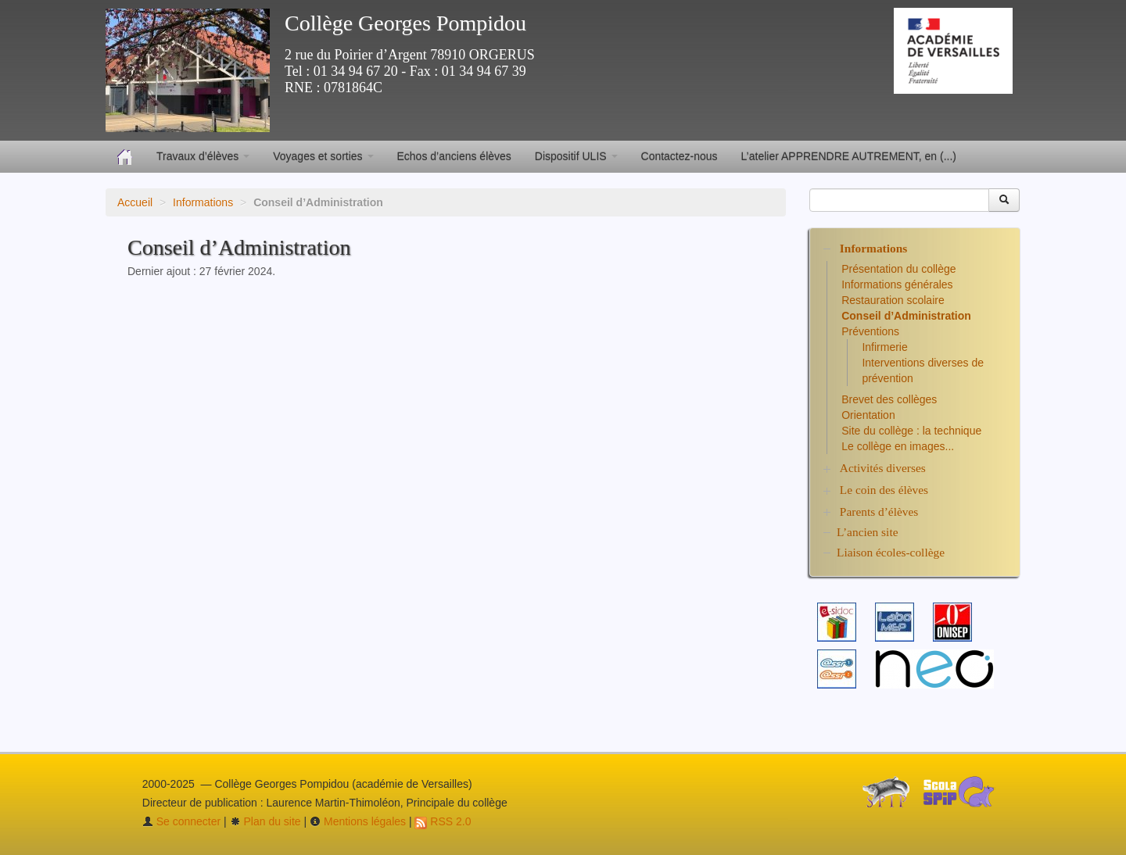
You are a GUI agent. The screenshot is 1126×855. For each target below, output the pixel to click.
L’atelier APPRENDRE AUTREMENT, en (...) (848, 156)
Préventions (870, 331)
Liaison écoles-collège (891, 552)
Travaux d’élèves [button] (202, 156)
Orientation (868, 415)
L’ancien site (867, 531)
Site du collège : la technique (911, 430)
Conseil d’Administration (906, 315)
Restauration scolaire (893, 300)
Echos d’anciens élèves (454, 156)
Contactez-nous (679, 156)
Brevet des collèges (889, 399)
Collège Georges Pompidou (405, 23)
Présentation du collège (898, 269)
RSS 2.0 (442, 821)
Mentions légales (358, 821)
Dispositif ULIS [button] (576, 156)
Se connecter (181, 821)
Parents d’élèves (879, 511)
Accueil (134, 202)
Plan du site (265, 821)
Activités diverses (883, 467)
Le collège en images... (897, 446)
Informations (203, 202)
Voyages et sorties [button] (323, 156)
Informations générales (896, 284)
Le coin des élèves (884, 489)
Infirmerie (884, 347)
